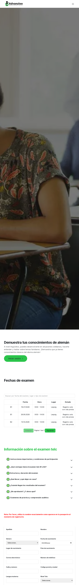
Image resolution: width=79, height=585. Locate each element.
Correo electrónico (13, 557)
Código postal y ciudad (49, 567)
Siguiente (50, 431)
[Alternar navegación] (73, 4)
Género (9, 539)
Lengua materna (12, 576)
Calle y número (11, 567)
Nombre (43, 529)
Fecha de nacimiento (48, 539)
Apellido (9, 529)
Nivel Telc (44, 576)
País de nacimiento (48, 548)
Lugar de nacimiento (13, 548)
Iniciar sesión (15, 358)
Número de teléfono (48, 557)
